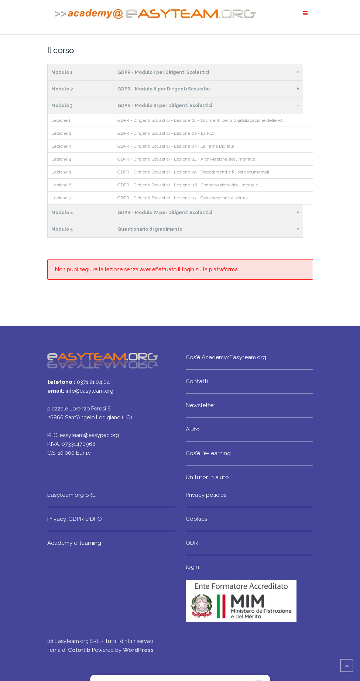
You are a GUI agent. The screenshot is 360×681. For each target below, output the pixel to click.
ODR (192, 542)
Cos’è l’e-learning (208, 453)
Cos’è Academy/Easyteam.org (226, 357)
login (192, 566)
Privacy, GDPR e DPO (74, 518)
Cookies (197, 518)
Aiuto (193, 429)
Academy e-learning (74, 542)
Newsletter (200, 405)
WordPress (138, 649)
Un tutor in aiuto (207, 477)
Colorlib (79, 649)
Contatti (197, 381)
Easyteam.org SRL (71, 494)
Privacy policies (206, 494)
